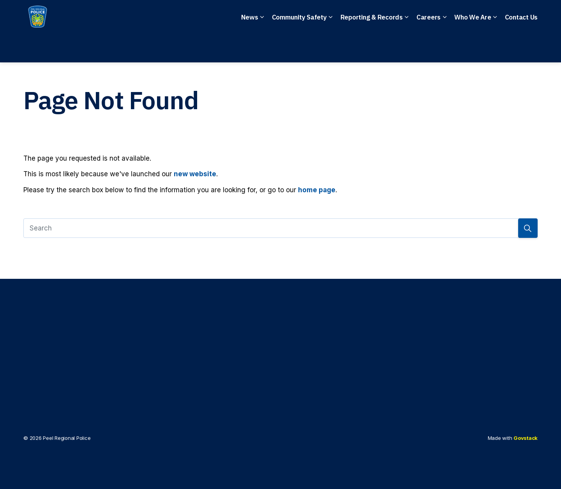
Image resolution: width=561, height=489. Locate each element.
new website (195, 174)
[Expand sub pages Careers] (444, 46)
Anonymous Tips (328, 16)
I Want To (495, 16)
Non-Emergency (256, 16)
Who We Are (472, 47)
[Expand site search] (530, 15)
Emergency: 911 (187, 16)
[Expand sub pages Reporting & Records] (407, 46)
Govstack (525, 438)
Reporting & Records (371, 47)
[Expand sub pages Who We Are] (495, 46)
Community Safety (299, 47)
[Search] (280, 228)
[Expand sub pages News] (262, 46)
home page (316, 190)
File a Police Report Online (419, 16)
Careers (428, 47)
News (249, 47)
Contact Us (521, 47)
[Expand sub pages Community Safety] (331, 46)
